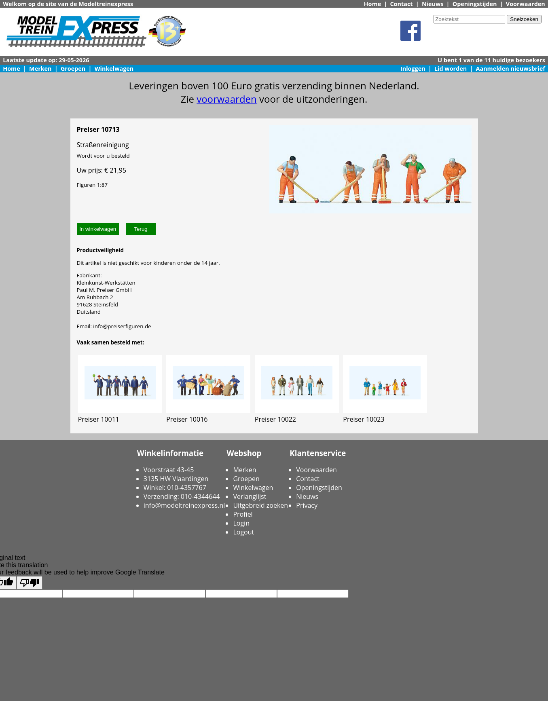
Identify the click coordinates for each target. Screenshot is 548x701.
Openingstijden (475, 4)
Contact (401, 4)
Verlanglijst (249, 496)
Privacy (306, 505)
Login (241, 523)
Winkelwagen (114, 68)
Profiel (242, 514)
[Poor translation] (29, 582)
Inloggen (412, 68)
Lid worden (450, 68)
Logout (243, 532)
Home (372, 4)
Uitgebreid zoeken (260, 505)
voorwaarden (227, 99)
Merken (40, 68)
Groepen (73, 68)
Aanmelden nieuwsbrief (510, 68)
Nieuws (433, 4)
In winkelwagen (97, 229)
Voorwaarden (525, 4)
